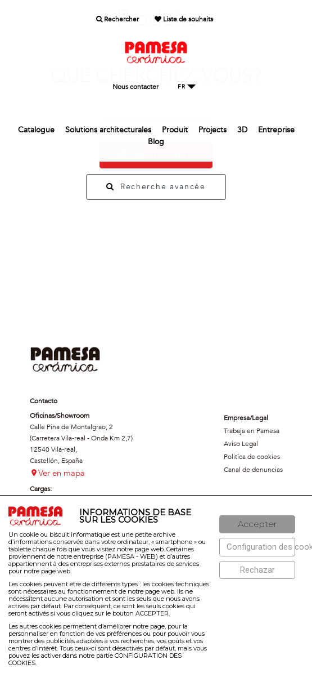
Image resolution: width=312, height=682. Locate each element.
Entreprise (276, 129)
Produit (175, 129)
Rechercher (117, 19)
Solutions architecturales (108, 129)
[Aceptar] (257, 524)
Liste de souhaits (184, 19)
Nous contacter (135, 86)
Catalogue (36, 129)
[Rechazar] (257, 570)
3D (242, 129)
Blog (156, 141)
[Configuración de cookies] (257, 547)
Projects (212, 129)
